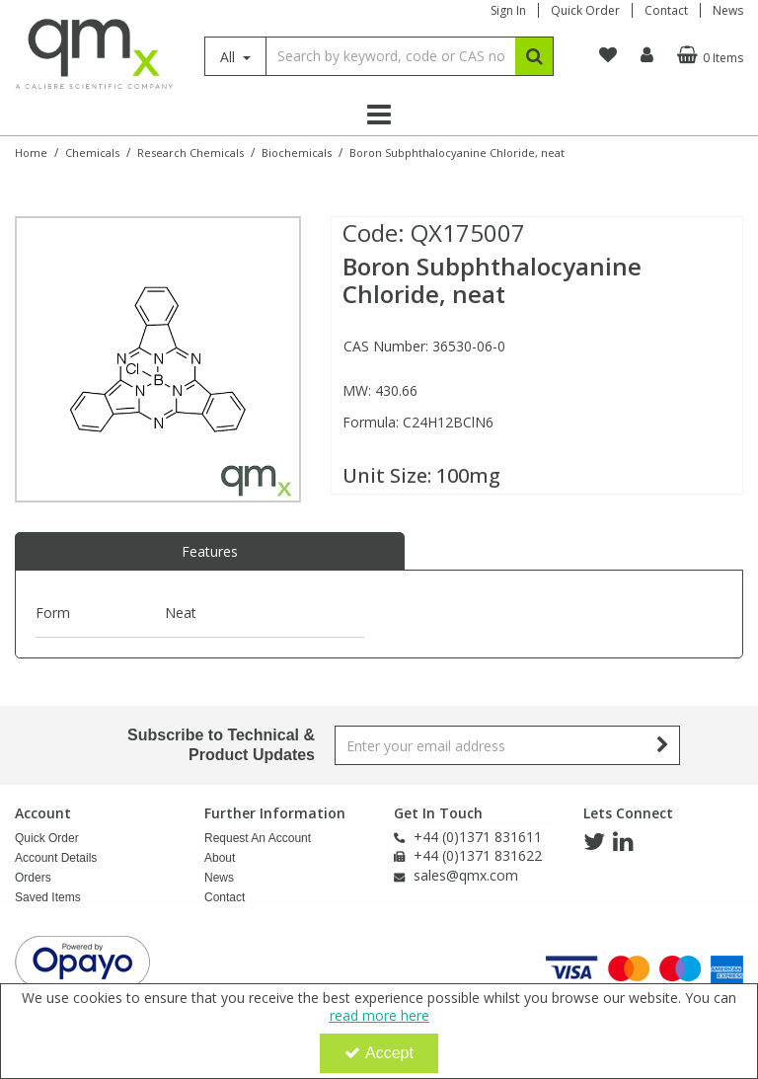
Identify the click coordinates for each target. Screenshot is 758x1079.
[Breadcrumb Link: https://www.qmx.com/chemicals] (92, 151)
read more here (379, 1015)
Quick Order (585, 10)
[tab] (210, 552)
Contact (666, 10)
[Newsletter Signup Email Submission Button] (662, 745)
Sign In (508, 10)
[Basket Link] (707, 55)
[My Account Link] (647, 55)
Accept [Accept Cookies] (379, 1052)
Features (210, 551)
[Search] (390, 56)
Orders (33, 878)
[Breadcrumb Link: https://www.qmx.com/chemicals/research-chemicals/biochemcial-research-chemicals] (297, 151)
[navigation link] (608, 55)
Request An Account (257, 838)
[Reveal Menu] (379, 114)
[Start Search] (534, 56)
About (219, 858)
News (728, 10)
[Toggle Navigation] (379, 114)
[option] (158, 359)
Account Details (56, 858)
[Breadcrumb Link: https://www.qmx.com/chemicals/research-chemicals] (190, 151)
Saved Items (48, 897)
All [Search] (229, 56)
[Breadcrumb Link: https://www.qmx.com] (31, 151)
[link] (594, 842)
